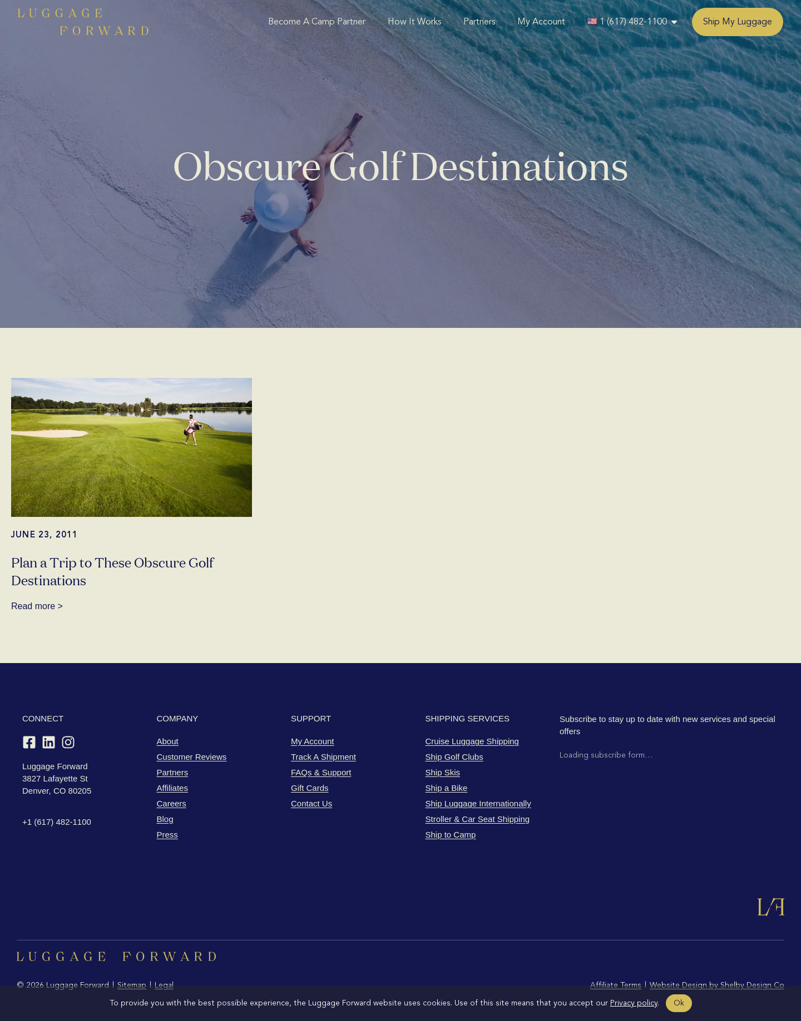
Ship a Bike (447, 788)
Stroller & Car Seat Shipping (478, 819)
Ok (679, 1003)
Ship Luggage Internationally (478, 803)
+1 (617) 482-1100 (56, 821)
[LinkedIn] (49, 742)
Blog (165, 819)
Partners (479, 21)
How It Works (414, 21)
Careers (171, 803)
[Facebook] (29, 742)
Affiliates (172, 788)
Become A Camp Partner (316, 21)
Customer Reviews (192, 756)
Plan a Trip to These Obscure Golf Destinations (112, 570)
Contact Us (311, 803)
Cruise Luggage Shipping (472, 741)
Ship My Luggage (737, 21)
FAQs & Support (321, 772)
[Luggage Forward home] (83, 21)
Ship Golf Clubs (454, 756)
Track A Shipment (323, 756)
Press (167, 834)
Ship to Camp (451, 834)
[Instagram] (68, 742)
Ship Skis (443, 772)
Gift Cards (310, 788)
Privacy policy (633, 1003)
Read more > (37, 606)
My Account (541, 21)
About (168, 741)
